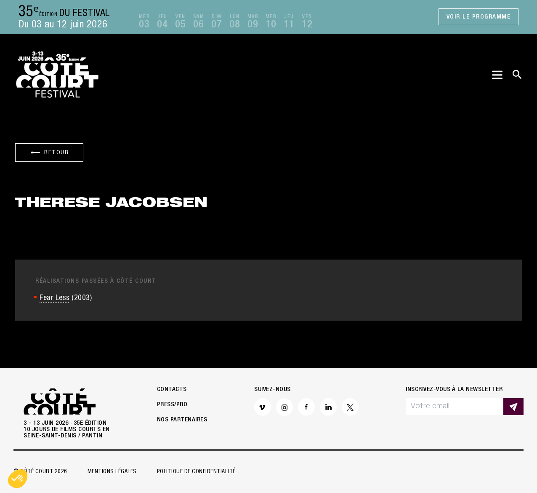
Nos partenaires (182, 420)
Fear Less (55, 298)
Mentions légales (112, 472)
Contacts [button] (172, 389)
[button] (18, 479)
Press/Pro (172, 405)
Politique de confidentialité (196, 472)
